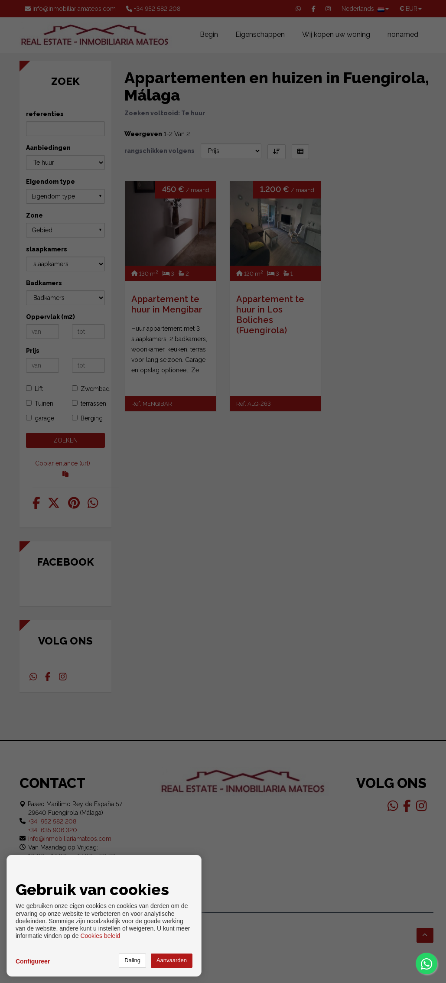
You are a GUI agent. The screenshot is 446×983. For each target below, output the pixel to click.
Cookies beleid (100, 935)
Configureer (33, 961)
